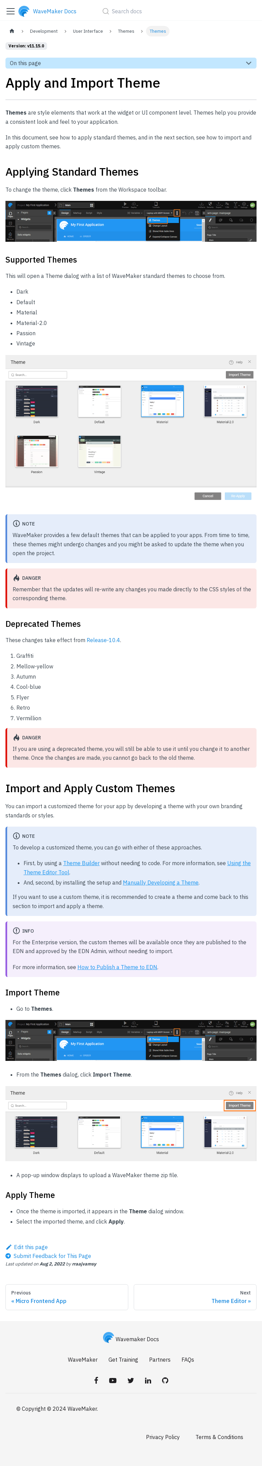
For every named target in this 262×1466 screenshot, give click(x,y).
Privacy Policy (163, 1437)
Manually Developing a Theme (161, 882)
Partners (160, 1359)
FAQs (187, 1359)
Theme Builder (81, 863)
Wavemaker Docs (131, 1339)
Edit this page (26, 1247)
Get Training (123, 1359)
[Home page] (11, 31)
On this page (25, 63)
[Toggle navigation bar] (10, 11)
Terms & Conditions (219, 1437)
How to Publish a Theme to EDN (117, 967)
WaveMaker (83, 1359)
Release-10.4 (103, 640)
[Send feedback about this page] (48, 1256)
